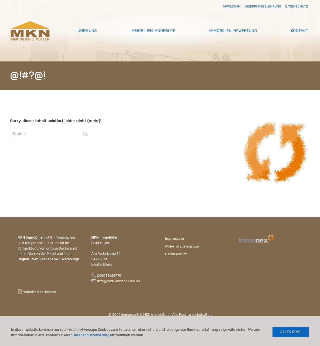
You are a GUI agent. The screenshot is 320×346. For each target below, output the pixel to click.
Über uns (87, 30)
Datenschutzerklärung (90, 335)
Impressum (231, 6)
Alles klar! (290, 332)
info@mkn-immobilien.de (118, 281)
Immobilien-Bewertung (233, 30)
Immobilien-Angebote (152, 30)
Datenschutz (296, 6)
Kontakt (299, 30)
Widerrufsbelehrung (262, 6)
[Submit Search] (85, 134)
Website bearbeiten (37, 292)
